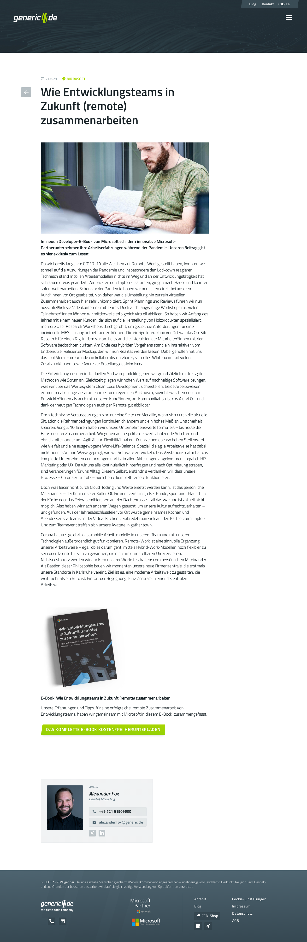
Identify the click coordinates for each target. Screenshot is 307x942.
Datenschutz (242, 913)
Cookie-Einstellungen (249, 899)
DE (282, 4)
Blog (197, 906)
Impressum (241, 906)
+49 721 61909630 (115, 811)
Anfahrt (200, 899)
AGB (235, 920)
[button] (289, 18)
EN (288, 4)
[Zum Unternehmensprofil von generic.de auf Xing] (208, 926)
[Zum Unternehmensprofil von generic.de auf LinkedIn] (198, 926)
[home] (35, 18)
